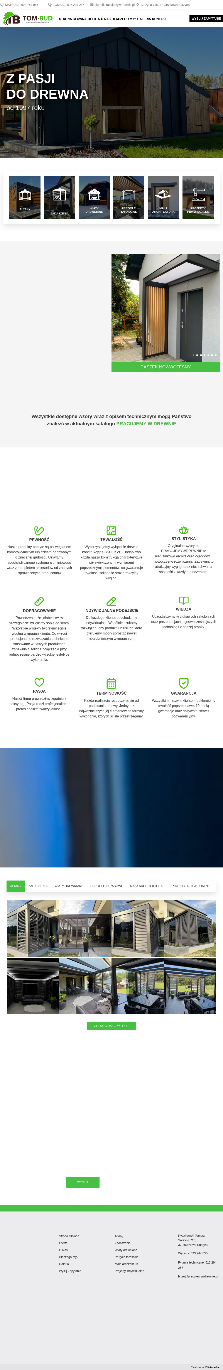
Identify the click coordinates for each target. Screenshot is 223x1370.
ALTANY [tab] (15, 885)
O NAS (106, 19)
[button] (193, 355)
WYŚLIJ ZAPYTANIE (206, 18)
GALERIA (144, 19)
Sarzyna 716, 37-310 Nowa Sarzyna (162, 5)
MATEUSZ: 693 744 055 (19, 5)
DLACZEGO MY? (124, 19)
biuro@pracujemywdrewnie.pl (113, 5)
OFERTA (94, 19)
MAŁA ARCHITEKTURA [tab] (146, 885)
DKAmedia (212, 1367)
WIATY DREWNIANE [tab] (68, 885)
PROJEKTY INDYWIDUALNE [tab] (190, 885)
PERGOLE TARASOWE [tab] (106, 885)
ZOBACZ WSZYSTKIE (111, 1026)
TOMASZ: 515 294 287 (66, 5)
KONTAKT (159, 19)
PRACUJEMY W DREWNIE (146, 423)
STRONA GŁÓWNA (72, 19)
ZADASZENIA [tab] (37, 885)
